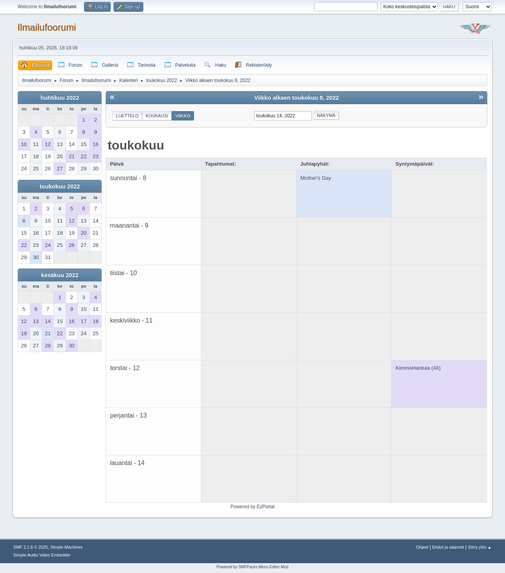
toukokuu (136, 145)
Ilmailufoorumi (46, 27)
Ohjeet (422, 547)
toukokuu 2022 (60, 186)
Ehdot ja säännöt (448, 547)
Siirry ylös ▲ (480, 547)
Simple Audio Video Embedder (42, 555)
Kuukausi (157, 115)
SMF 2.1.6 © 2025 (30, 547)
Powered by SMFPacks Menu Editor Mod (253, 567)
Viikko (182, 115)
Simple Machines (66, 547)
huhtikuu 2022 (59, 98)
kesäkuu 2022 (59, 275)
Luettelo (127, 115)
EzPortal (265, 506)
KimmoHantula (412, 368)
